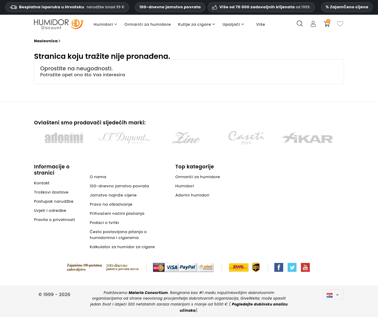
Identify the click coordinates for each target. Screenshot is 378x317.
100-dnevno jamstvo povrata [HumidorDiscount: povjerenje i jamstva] (170, 7)
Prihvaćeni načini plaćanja (117, 213)
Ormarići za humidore (197, 177)
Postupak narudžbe (54, 201)
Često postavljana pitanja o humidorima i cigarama (118, 234)
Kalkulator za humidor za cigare (122, 247)
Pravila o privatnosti (54, 219)
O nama (98, 177)
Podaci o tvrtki (104, 222)
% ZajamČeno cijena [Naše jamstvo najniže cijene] (346, 7)
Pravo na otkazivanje (111, 204)
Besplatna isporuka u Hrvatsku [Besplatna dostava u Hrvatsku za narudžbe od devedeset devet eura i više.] (67, 7)
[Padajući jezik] (333, 295)
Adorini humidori (192, 195)
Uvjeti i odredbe (50, 210)
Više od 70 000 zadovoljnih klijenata (265, 7)
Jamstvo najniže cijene (113, 195)
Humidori (184, 186)
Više (260, 24)
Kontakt (42, 183)
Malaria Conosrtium (148, 292)
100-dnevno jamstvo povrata (119, 186)
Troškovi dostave (51, 192)
